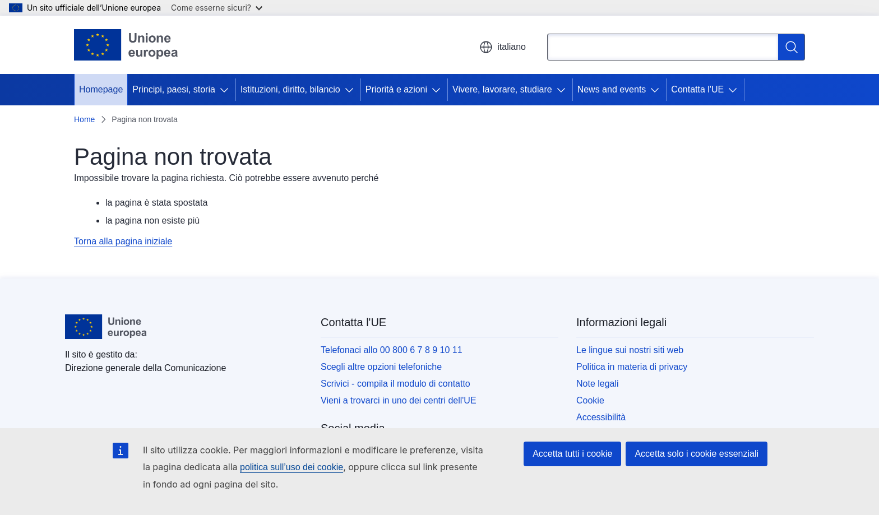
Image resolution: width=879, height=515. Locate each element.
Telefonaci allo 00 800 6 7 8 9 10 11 (391, 350)
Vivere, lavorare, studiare (502, 89)
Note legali (597, 383)
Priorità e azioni (396, 89)
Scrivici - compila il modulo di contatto (395, 383)
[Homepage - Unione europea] (126, 45)
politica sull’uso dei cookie (291, 467)
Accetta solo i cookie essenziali (696, 453)
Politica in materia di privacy (631, 367)
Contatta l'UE (697, 89)
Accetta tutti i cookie (572, 453)
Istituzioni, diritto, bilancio (290, 89)
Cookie (590, 400)
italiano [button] (502, 47)
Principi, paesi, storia (173, 89)
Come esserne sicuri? (216, 7)
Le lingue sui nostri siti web (629, 350)
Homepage (101, 89)
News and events (611, 89)
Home (84, 119)
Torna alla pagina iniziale (123, 241)
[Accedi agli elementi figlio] (226, 89)
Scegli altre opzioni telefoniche (381, 367)
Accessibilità (601, 417)
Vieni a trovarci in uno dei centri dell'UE (398, 400)
